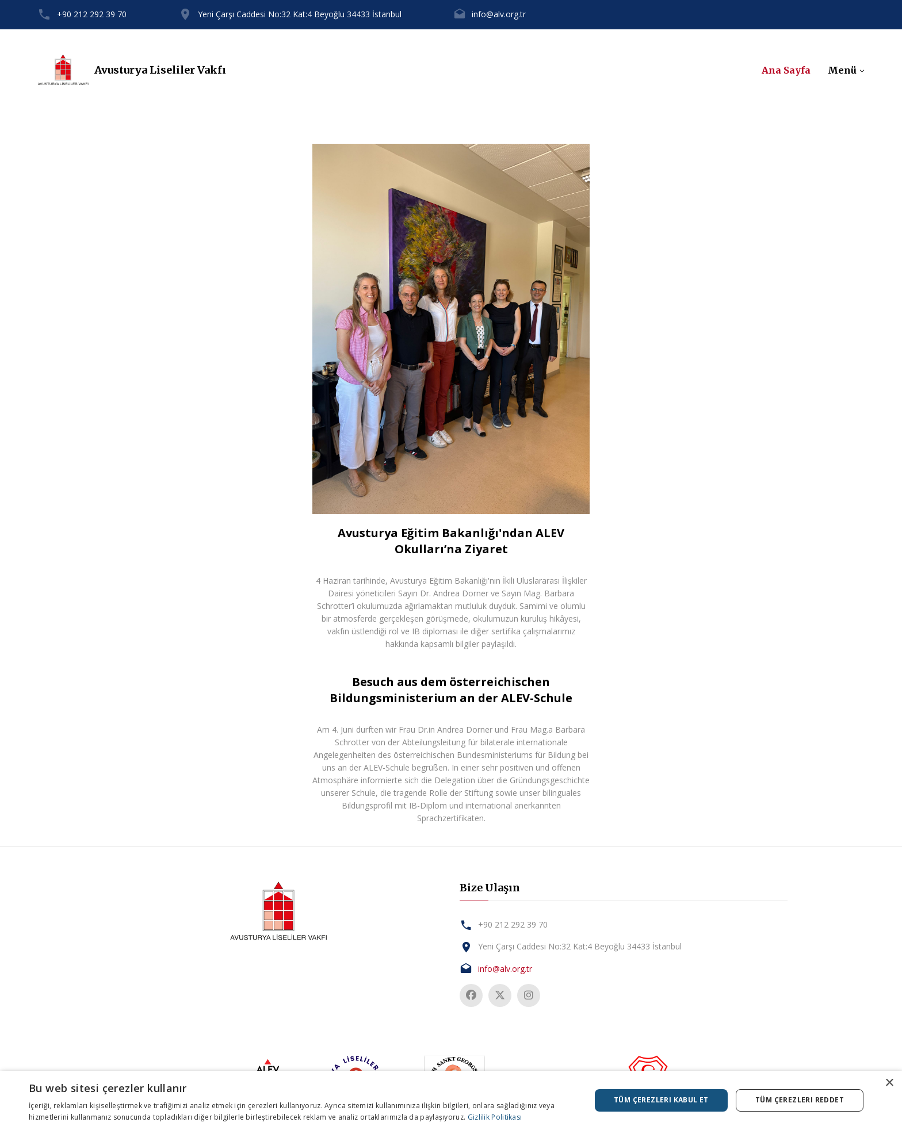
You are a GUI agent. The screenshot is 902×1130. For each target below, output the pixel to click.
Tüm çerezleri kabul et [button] (661, 1100)
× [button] (889, 1083)
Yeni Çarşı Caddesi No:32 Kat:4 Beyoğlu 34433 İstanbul (300, 14)
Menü (842, 70)
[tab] (278, 911)
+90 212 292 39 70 (92, 14)
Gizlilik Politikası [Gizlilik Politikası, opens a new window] (495, 1117)
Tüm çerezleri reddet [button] (799, 1100)
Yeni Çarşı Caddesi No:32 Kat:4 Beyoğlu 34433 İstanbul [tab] (580, 946)
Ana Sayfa (786, 70)
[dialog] (451, 1100)
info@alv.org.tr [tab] (505, 968)
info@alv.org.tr (499, 14)
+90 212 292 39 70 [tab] (513, 924)
